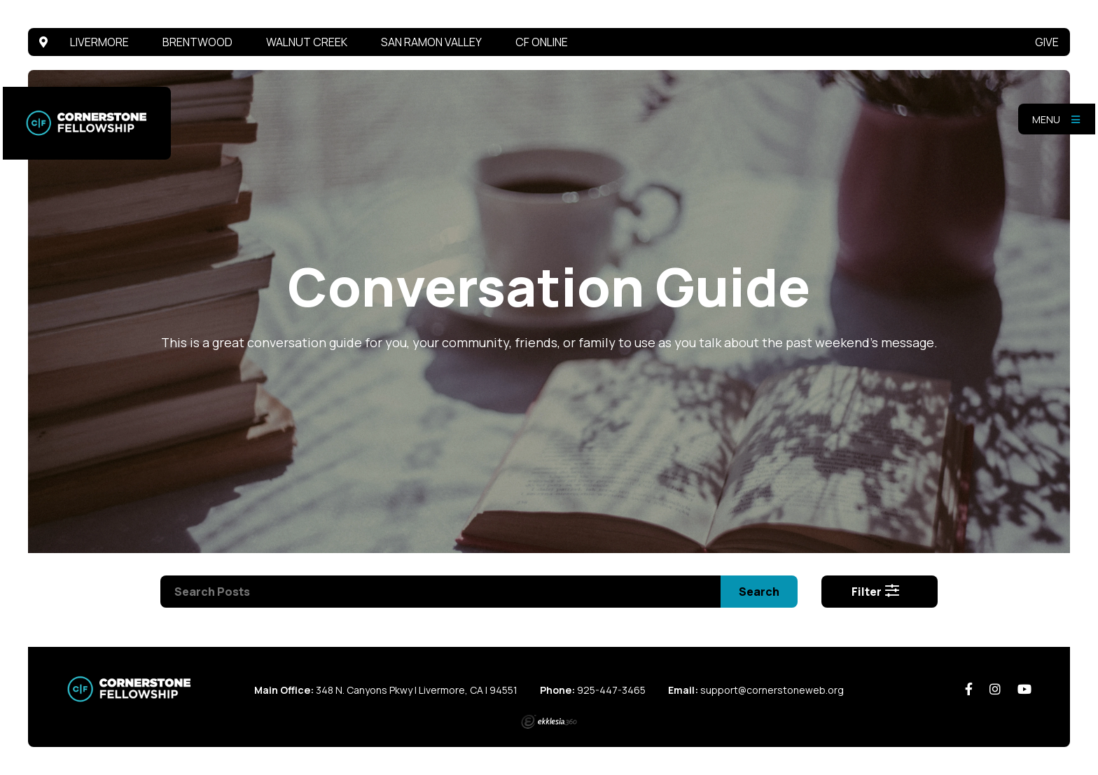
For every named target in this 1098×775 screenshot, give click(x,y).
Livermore (99, 42)
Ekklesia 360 (549, 722)
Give (1047, 42)
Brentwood (197, 42)
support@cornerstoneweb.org (772, 690)
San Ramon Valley (431, 42)
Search (759, 591)
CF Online (541, 42)
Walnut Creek (306, 42)
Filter (876, 591)
